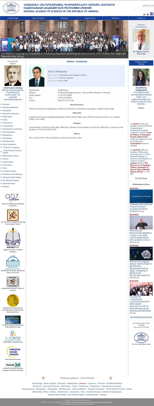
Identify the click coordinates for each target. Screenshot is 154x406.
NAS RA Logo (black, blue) (141, 343)
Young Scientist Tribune (12, 177)
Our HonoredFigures (13, 62)
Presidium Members (10, 107)
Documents (7, 110)
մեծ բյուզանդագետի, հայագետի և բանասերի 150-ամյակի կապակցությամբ (13, 94)
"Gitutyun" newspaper (11, 147)
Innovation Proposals (11, 113)
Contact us (141, 18)
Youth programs (9, 132)
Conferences (7, 123)
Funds (5, 120)
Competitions (8, 126)
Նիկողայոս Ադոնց (13, 88)
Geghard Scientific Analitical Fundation (13, 250)
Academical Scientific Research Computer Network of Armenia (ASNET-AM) (88, 402)
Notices (5, 159)
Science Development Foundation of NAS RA (13, 204)
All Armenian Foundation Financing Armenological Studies (13, 222)
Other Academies (9, 144)
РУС (152, 5)
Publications (7, 117)
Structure (6, 104)
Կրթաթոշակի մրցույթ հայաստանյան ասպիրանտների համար (141, 206)
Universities (7, 165)
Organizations (90, 18)
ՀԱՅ (144, 5)
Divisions (64, 18)
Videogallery (7, 138)
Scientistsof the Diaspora (141, 26)
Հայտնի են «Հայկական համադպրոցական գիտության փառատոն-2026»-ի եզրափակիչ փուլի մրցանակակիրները (141, 303)
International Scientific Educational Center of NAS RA (13, 271)
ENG (148, 5)
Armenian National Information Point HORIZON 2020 (12, 325)
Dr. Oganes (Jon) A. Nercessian (141, 53)
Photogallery (7, 135)
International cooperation (12, 129)
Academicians (81, 61)
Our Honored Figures (11, 180)
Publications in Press (11, 156)
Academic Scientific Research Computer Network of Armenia (12, 368)
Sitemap (6, 186)
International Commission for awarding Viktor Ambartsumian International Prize (12, 309)
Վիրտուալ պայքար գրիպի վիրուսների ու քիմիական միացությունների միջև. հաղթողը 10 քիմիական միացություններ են (141, 267)
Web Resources (9, 141)
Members (115, 18)
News (5, 168)
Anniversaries (8, 162)
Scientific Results (9, 171)
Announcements (9, 183)
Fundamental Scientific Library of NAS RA (12, 288)
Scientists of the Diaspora (12, 174)
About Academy (38, 18)
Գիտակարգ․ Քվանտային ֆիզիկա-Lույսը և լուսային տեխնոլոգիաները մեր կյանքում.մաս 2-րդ (141, 235)
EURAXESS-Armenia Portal (12, 341)
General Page (13, 18)
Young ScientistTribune (141, 63)
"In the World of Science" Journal (119, 389)
